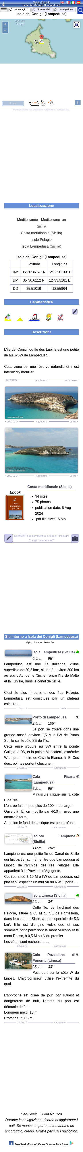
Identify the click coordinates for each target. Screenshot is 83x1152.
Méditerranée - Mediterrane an (41, 220)
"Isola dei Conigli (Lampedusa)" (41, 538)
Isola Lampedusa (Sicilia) (41, 246)
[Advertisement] (41, 154)
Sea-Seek (41, 2)
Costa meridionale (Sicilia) (41, 233)
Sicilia (41, 226)
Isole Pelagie (41, 240)
